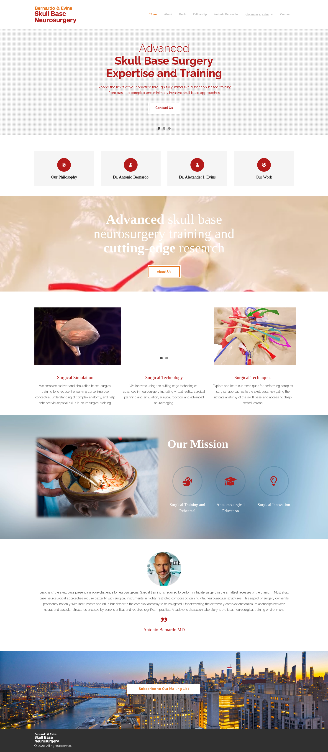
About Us (164, 272)
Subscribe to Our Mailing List (164, 689)
